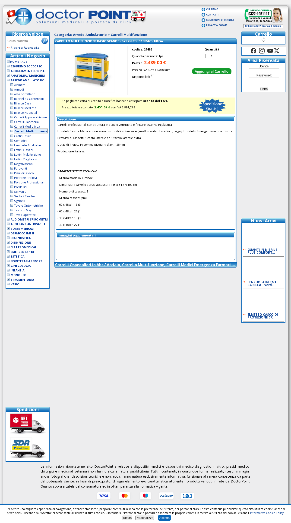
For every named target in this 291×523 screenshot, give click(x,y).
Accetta (164, 518)
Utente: (264, 66)
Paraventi (20, 168)
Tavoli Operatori (25, 215)
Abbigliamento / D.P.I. (28, 71)
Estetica (17, 256)
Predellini (20, 187)
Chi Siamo (212, 9)
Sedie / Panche (24, 196)
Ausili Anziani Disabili (28, 224)
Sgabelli (19, 201)
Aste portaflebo (24, 94)
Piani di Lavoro (24, 173)
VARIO (15, 284)
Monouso (18, 275)
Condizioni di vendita (220, 20)
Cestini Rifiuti (22, 136)
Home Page (17, 62)
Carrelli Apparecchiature (30, 117)
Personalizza (144, 518)
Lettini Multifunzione (27, 155)
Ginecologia (21, 266)
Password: (264, 75)
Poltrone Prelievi (25, 178)
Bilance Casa (22, 103)
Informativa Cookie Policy (267, 513)
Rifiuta (127, 518)
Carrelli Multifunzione (30, 131)
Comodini (20, 141)
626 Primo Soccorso (26, 66)
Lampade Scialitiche (27, 145)
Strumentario (22, 280)
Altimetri (19, 85)
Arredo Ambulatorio (27, 80)
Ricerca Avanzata (24, 47)
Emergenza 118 (22, 252)
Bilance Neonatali (26, 113)
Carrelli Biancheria (26, 122)
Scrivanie (20, 192)
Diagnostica (21, 238)
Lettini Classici (23, 150)
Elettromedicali (24, 247)
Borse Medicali (22, 229)
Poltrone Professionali (29, 182)
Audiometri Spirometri (29, 219)
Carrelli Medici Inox (27, 127)
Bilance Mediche (25, 108)
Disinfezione (21, 243)
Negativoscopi (23, 164)
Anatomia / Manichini (28, 76)
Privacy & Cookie (216, 25)
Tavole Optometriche (28, 206)
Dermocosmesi (22, 233)
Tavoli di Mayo (23, 210)
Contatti (212, 14)
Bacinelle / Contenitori (29, 99)
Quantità (212, 49)
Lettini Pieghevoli (25, 159)
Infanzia (17, 270)
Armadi (19, 89)
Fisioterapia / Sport (26, 261)
